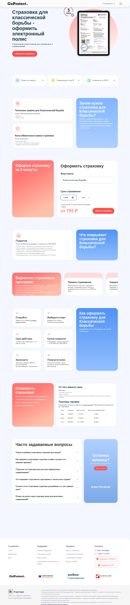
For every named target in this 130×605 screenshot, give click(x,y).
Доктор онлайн (71, 561)
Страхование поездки (74, 558)
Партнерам (12, 554)
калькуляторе (88, 404)
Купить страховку (103, 209)
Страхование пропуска (74, 554)
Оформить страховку (24, 53)
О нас (10, 550)
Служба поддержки (44, 550)
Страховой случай (44, 554)
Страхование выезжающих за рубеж (48, 563)
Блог (10, 558)
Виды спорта (42, 558)
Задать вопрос (100, 467)
